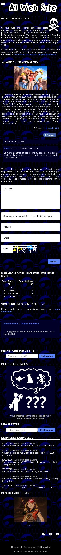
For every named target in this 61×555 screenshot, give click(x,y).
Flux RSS (41, 551)
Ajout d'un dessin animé (25, 443)
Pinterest (29, 547)
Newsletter (44, 547)
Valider (53, 261)
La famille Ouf (52, 128)
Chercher (47, 356)
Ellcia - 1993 (30, 512)
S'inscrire (46, 430)
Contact (18, 551)
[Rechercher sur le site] (22, 356)
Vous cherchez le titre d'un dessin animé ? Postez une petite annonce (30, 392)
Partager (50, 135)
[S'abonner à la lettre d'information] (22, 430)
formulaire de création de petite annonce (35, 54)
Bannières (28, 551)
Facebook (16, 547)
